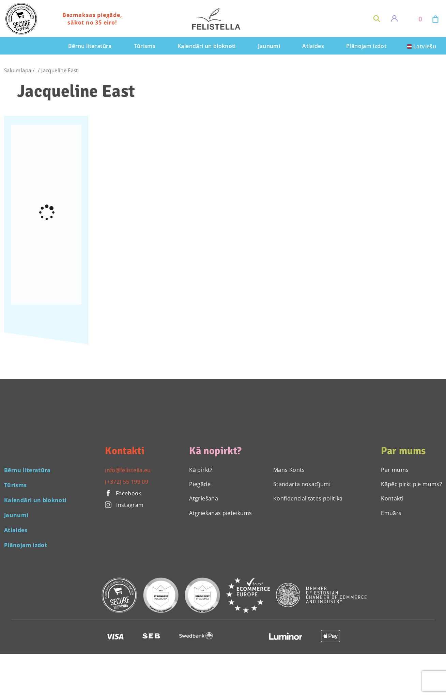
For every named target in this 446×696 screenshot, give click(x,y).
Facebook (123, 493)
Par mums (395, 470)
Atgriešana (203, 498)
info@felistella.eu (128, 470)
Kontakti (392, 498)
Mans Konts (289, 470)
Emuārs (391, 513)
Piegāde (200, 484)
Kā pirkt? (200, 470)
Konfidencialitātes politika (308, 498)
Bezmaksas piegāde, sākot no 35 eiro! (92, 18)
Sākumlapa (17, 70)
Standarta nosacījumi (301, 484)
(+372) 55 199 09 (126, 481)
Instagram (124, 505)
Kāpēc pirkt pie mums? (411, 484)
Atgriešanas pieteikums (220, 513)
